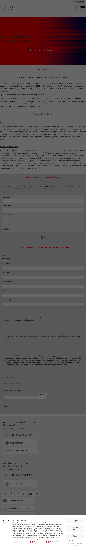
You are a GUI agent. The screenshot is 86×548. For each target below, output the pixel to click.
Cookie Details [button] (70, 543)
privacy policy (37, 539)
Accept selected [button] (75, 528)
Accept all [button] (75, 521)
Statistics (34, 541)
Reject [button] (75, 536)
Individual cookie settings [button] (75, 540)
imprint (75, 545)
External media (52, 541)
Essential (19, 541)
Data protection (78, 543)
